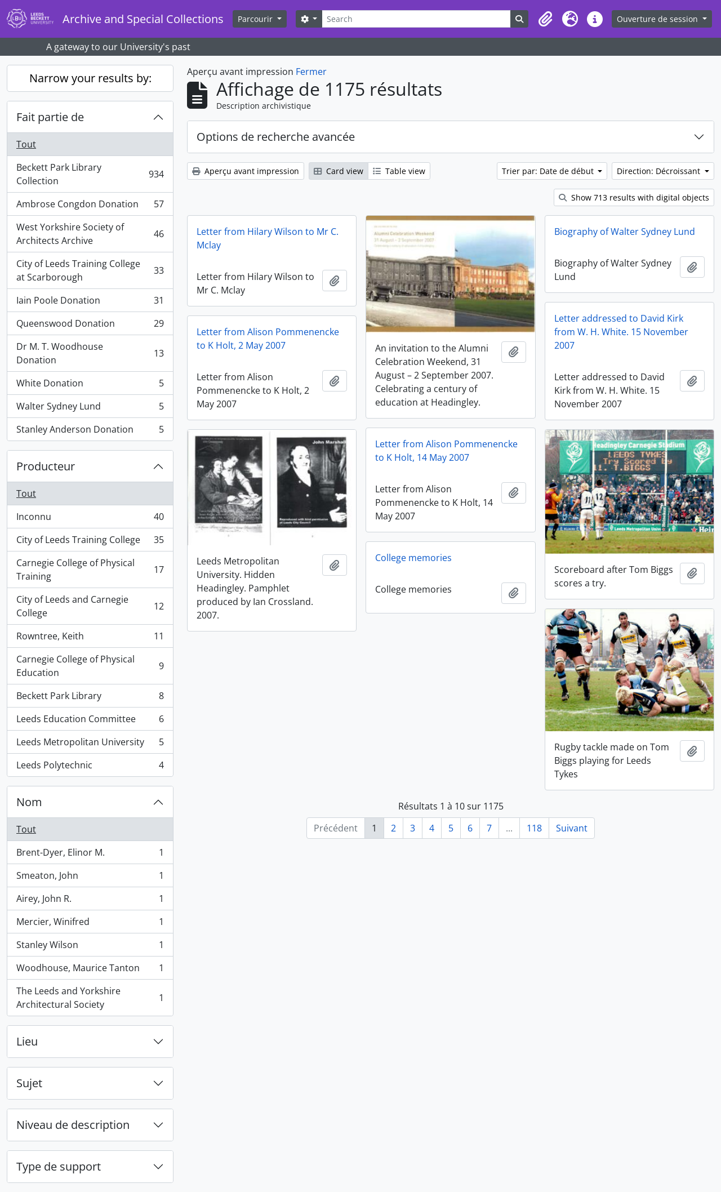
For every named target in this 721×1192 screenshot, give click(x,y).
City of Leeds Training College (90, 542)
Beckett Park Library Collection (90, 174)
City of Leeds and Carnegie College (90, 606)
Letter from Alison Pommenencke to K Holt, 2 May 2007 (268, 339)
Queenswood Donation (90, 326)
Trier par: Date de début (549, 171)
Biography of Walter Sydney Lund (624, 231)
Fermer (311, 71)
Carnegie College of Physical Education (90, 666)
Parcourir (256, 19)
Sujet (29, 1083)
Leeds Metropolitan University (90, 744)
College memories (413, 557)
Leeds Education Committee (90, 721)
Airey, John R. (90, 901)
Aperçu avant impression (245, 171)
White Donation (90, 385)
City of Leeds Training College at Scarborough (90, 270)
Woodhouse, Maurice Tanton (90, 970)
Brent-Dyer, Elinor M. (90, 855)
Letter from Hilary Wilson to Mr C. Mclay (268, 238)
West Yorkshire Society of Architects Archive (90, 234)
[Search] (416, 19)
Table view (399, 171)
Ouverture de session (658, 19)
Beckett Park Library (90, 698)
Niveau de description (73, 1124)
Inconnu (90, 519)
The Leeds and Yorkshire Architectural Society (90, 998)
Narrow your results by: (90, 78)
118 (534, 828)
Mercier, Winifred (90, 924)
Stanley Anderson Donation (90, 431)
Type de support (58, 1166)
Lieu (27, 1041)
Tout (26, 144)
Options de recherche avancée (276, 136)
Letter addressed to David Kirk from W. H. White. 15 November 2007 (621, 332)
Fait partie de (50, 116)
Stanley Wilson (90, 947)
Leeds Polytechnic (90, 767)
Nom (29, 802)
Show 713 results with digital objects (634, 197)
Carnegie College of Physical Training (90, 569)
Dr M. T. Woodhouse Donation (90, 353)
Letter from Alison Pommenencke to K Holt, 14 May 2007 (446, 451)
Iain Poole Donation (90, 302)
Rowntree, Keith (90, 638)
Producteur (45, 466)
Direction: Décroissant (659, 171)
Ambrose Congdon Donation (90, 206)
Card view (338, 171)
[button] (545, 19)
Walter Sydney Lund (90, 408)
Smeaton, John (90, 878)
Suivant (572, 828)
